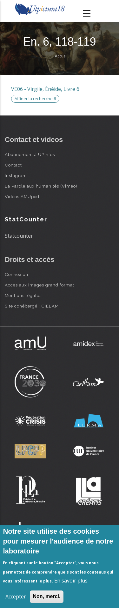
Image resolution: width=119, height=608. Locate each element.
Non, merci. (46, 596)
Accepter (15, 596)
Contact (13, 164)
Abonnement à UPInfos (30, 154)
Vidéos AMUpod (22, 196)
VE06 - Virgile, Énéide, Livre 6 (45, 89)
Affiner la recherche (35, 98)
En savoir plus (71, 580)
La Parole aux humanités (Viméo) (41, 186)
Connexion (16, 274)
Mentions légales (23, 295)
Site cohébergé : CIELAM (32, 305)
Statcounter (19, 235)
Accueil (61, 56)
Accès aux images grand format (39, 284)
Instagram (16, 175)
